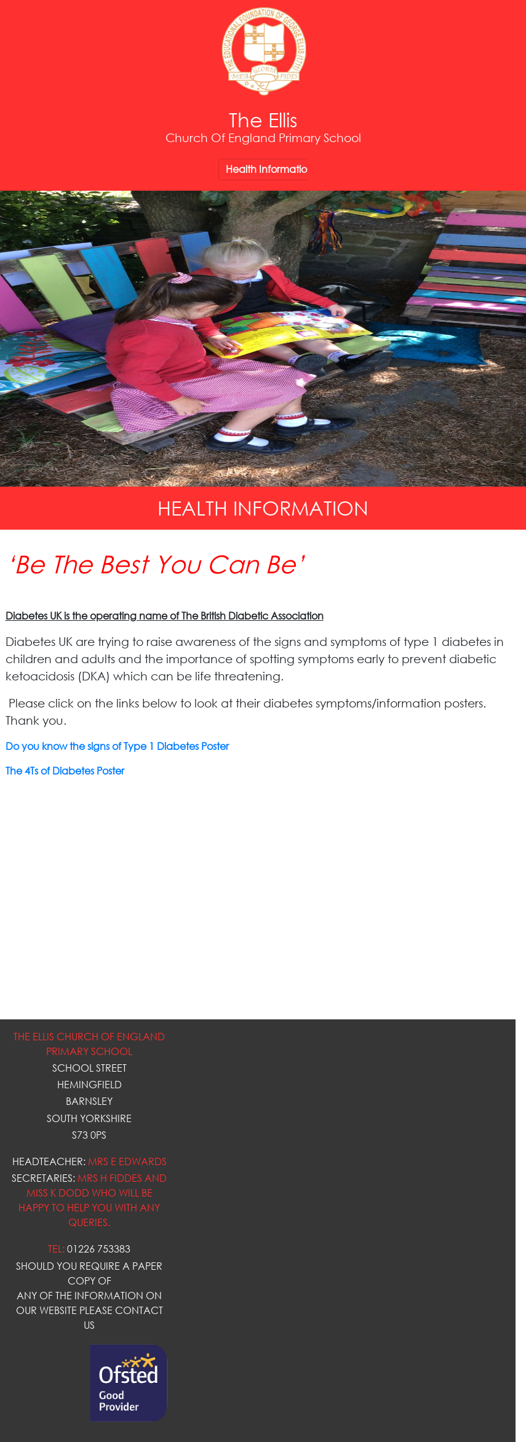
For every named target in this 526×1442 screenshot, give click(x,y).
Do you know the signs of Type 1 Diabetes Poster (117, 746)
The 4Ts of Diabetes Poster (65, 771)
